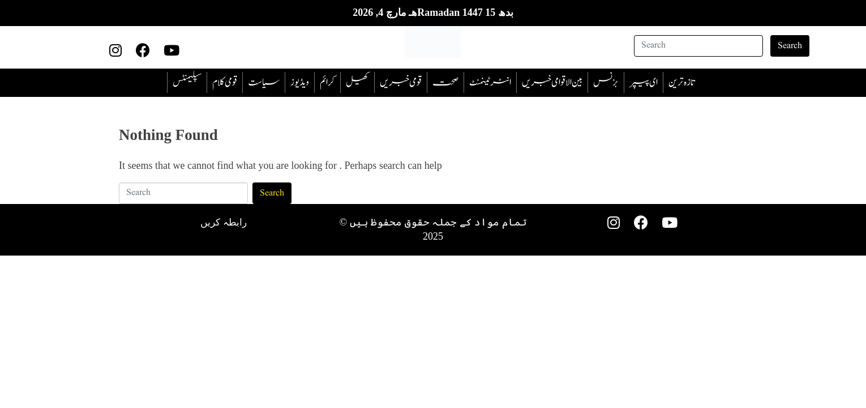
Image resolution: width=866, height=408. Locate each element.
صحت (445, 82)
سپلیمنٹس (187, 82)
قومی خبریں (401, 82)
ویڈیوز (299, 82)
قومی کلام (224, 82)
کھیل (357, 82)
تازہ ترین (681, 82)
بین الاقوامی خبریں (552, 82)
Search (790, 46)
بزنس (606, 82)
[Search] (698, 46)
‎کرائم (327, 82)
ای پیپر (643, 82)
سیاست (264, 82)
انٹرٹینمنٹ (490, 82)
